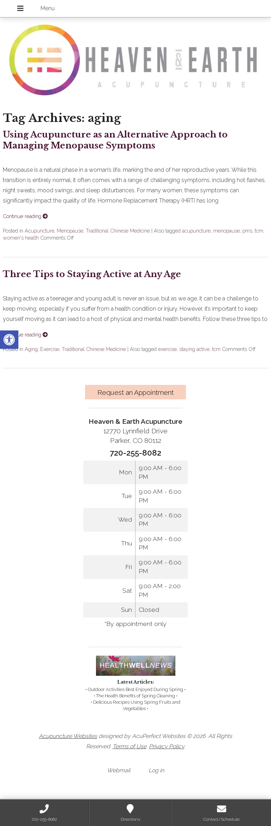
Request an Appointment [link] (135, 392)
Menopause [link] (70, 231)
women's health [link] (21, 238)
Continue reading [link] (25, 216)
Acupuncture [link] (39, 231)
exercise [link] (167, 349)
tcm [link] (259, 231)
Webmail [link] (118, 770)
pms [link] (247, 231)
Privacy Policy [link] (166, 746)
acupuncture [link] (196, 231)
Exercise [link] (49, 349)
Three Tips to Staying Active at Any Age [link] (92, 274)
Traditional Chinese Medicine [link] (118, 231)
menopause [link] (226, 231)
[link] (9, 339)
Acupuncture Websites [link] (68, 736)
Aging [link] (31, 349)
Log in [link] (156, 770)
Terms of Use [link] (129, 746)
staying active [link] (194, 349)
